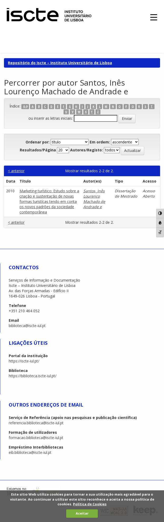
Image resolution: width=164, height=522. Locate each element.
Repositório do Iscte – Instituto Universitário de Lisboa (60, 62)
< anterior (16, 170)
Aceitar (82, 513)
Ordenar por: (38, 142)
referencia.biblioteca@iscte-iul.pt (36, 422)
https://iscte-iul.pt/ (24, 360)
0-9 (25, 106)
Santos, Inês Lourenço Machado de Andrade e (94, 198)
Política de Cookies (90, 504)
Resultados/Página (38, 149)
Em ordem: (100, 142)
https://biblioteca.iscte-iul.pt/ (32, 375)
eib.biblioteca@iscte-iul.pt (30, 452)
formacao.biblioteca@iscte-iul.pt (36, 437)
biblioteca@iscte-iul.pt (27, 325)
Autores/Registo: (86, 149)
